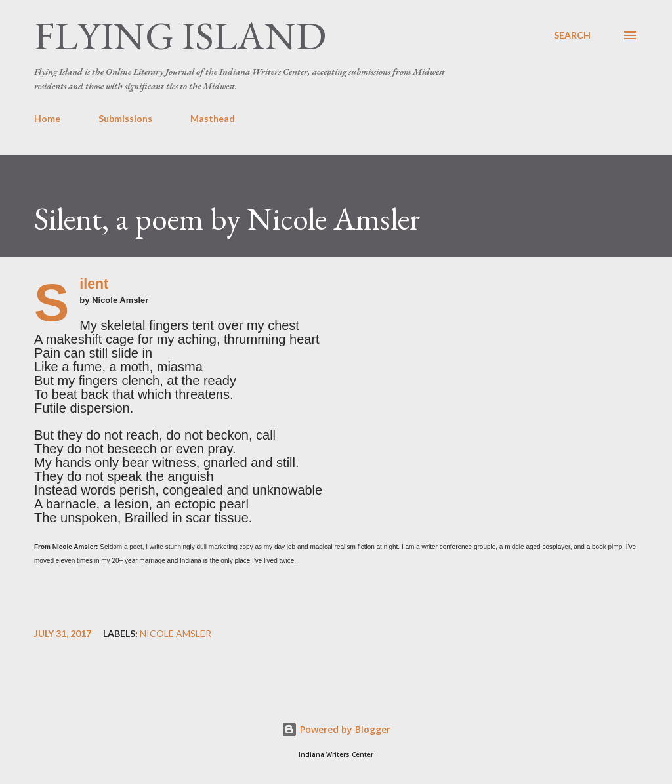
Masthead (212, 118)
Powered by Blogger (336, 729)
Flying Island (180, 35)
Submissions (125, 118)
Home (47, 118)
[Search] (572, 35)
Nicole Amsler (175, 633)
